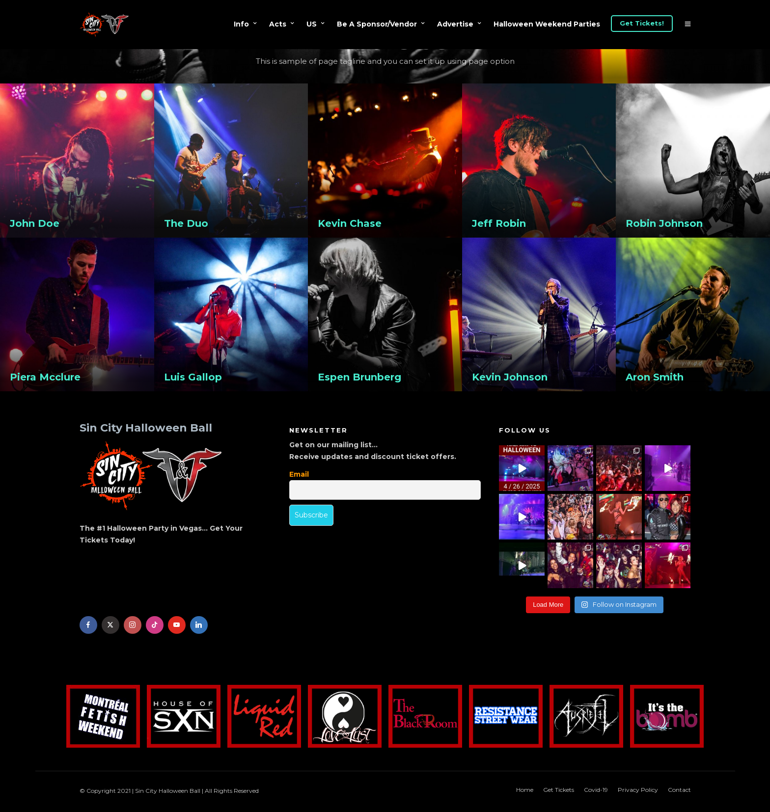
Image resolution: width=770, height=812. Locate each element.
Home (524, 789)
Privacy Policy (638, 789)
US (311, 24)
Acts (277, 24)
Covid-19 (596, 789)
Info (241, 24)
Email (299, 474)
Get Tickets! (642, 23)
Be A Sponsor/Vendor (377, 24)
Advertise (455, 24)
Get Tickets (558, 789)
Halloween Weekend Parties (547, 24)
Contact (679, 789)
